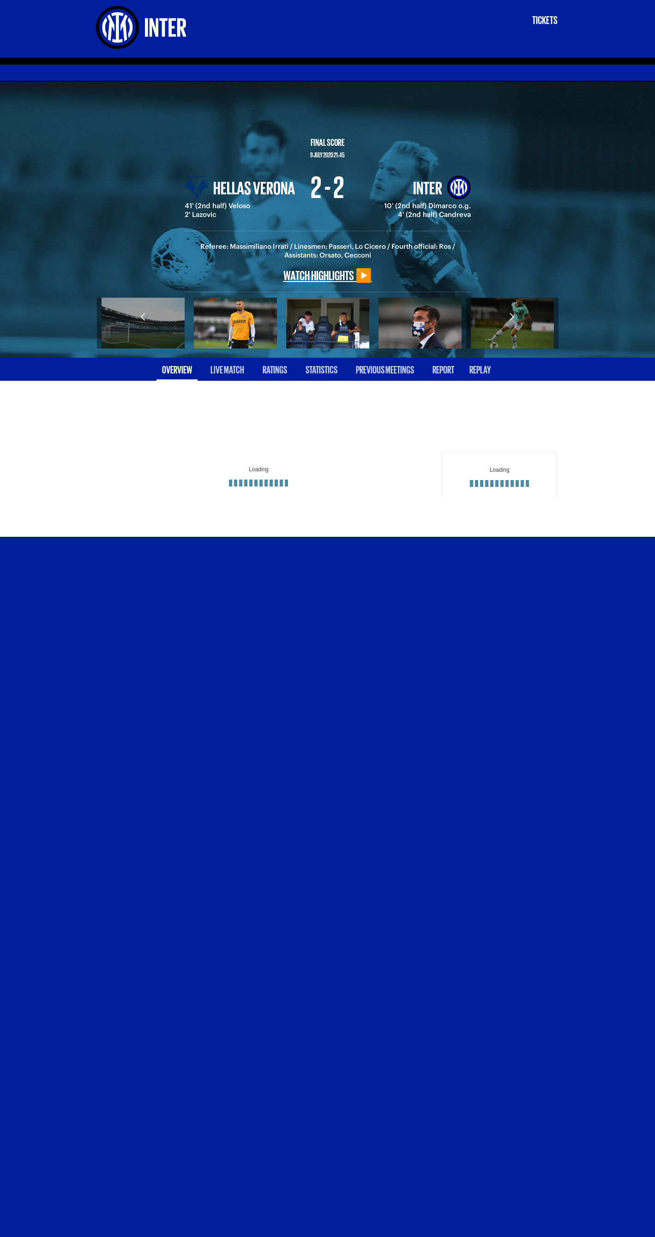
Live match (227, 369)
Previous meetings (385, 369)
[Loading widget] (259, 474)
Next (512, 316)
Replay (480, 369)
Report (443, 369)
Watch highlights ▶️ (327, 275)
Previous (143, 316)
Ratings (275, 369)
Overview (177, 369)
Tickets (545, 19)
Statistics (321, 369)
